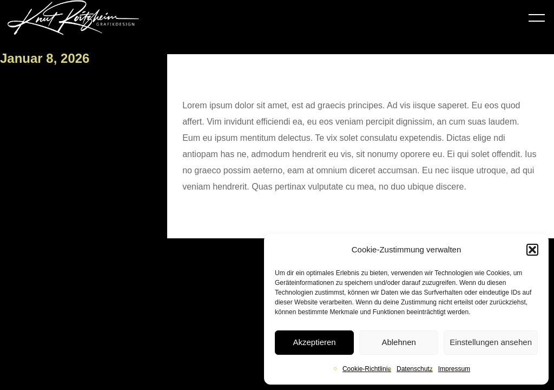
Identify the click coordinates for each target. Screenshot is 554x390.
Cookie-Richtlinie (366, 369)
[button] (532, 249)
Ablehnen (398, 342)
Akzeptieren (314, 342)
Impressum (454, 369)
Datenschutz (415, 369)
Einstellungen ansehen (491, 342)
